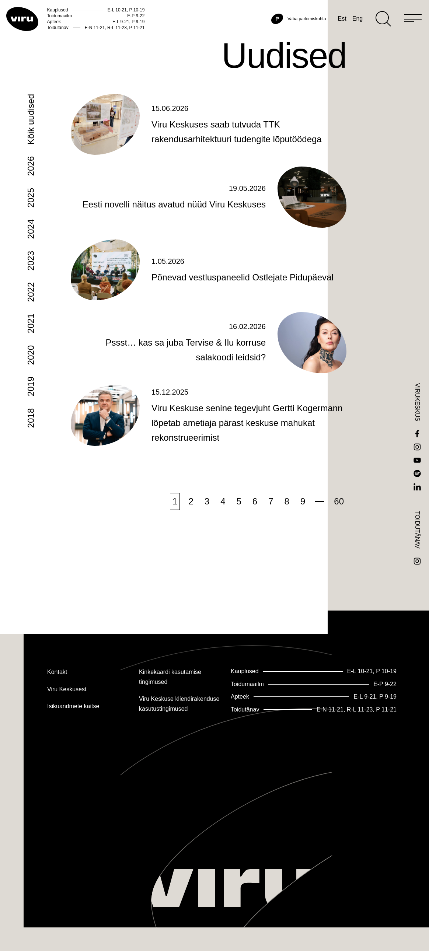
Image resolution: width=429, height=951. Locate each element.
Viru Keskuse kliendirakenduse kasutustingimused (179, 704)
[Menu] (396, 34)
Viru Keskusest (66, 689)
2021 (31, 353)
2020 (31, 385)
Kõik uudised (31, 149)
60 (339, 531)
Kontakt (57, 672)
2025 (31, 227)
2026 (31, 196)
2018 (31, 448)
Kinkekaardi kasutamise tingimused (170, 677)
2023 (31, 290)
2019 (31, 416)
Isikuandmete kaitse (73, 706)
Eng (341, 34)
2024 (31, 259)
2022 (31, 322)
